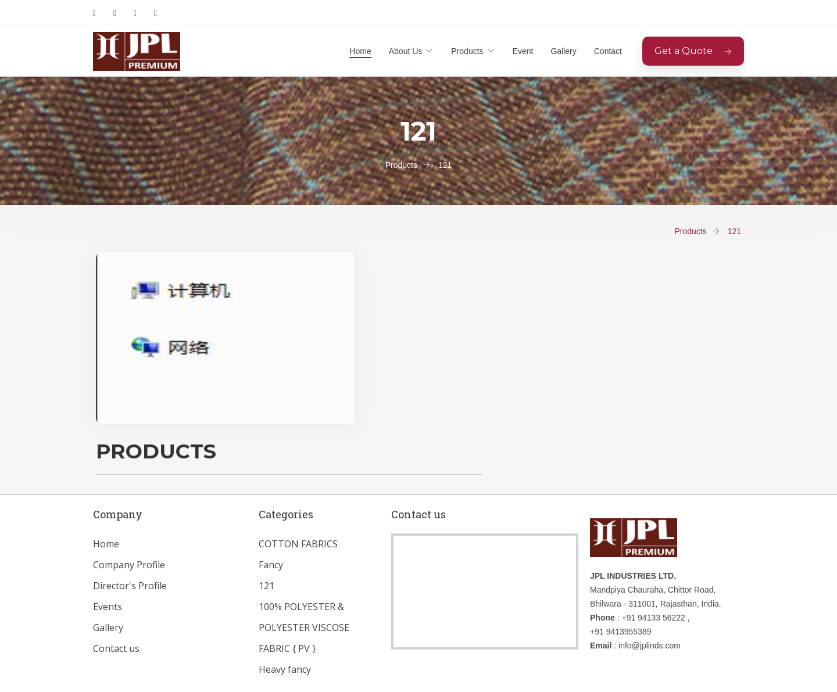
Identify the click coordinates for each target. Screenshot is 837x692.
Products (467, 51)
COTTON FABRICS (298, 543)
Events (107, 606)
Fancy (271, 564)
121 (266, 585)
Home (360, 51)
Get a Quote (693, 50)
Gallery (563, 51)
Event (523, 51)
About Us (406, 51)
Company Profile (129, 564)
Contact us (116, 648)
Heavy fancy (285, 669)
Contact (608, 51)
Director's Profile (130, 585)
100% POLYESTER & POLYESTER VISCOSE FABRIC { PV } (304, 627)
